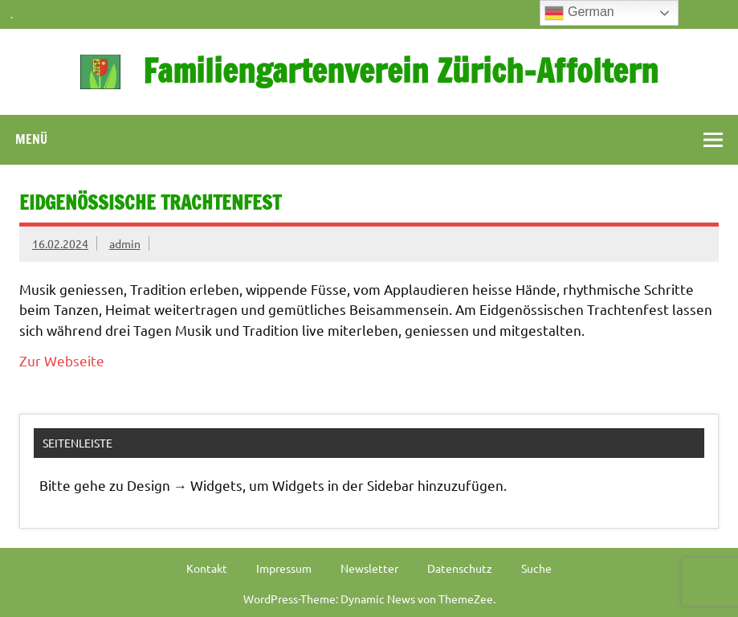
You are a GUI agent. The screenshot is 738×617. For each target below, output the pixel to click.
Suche (536, 568)
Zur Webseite (61, 360)
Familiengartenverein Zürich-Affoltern (400, 70)
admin (125, 243)
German (579, 12)
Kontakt (206, 568)
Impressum (284, 568)
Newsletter (369, 568)
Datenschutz (459, 568)
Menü (31, 139)
